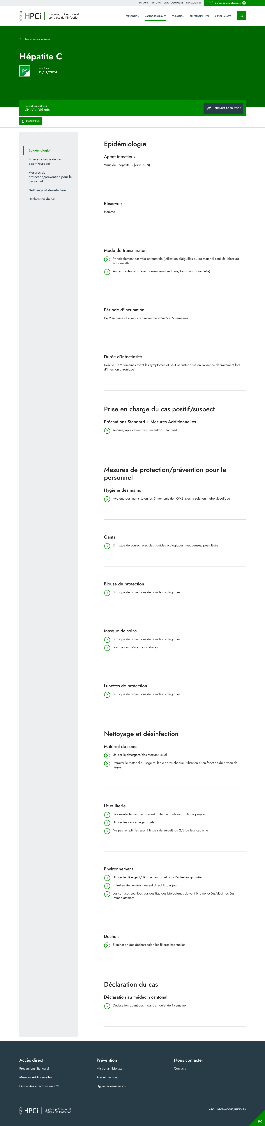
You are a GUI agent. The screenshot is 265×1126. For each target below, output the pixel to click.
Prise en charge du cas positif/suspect (45, 161)
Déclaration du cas (42, 199)
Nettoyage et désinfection (47, 190)
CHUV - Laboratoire (173, 2)
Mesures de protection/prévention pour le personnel (50, 177)
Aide (211, 1109)
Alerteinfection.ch (109, 1077)
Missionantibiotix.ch (110, 1068)
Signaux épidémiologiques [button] (227, 3)
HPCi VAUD (143, 2)
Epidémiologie (39, 150)
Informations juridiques (231, 1109)
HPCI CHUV (156, 2)
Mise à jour (44, 68)
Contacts (180, 1068)
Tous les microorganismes (37, 39)
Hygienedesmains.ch (111, 1086)
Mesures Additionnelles (35, 1077)
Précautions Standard (34, 1068)
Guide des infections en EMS (39, 1086)
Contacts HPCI (193, 2)
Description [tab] (31, 121)
